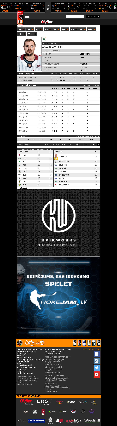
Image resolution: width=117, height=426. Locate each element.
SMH (24, 172)
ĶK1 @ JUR (23, 92)
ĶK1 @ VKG (23, 120)
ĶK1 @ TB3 (23, 124)
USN (24, 178)
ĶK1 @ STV (23, 103)
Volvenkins (63, 185)
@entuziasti (22, 188)
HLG (24, 175)
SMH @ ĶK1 (23, 127)
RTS (24, 162)
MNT (24, 185)
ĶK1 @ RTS (23, 110)
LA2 (24, 155)
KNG (24, 181)
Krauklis (62, 172)
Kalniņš (62, 168)
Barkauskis (63, 162)
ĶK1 (24, 158)
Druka (61, 178)
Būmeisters (64, 181)
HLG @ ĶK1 (23, 117)
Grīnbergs (63, 175)
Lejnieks (62, 157)
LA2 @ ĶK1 (23, 106)
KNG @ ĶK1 (23, 96)
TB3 (24, 165)
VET (32, 34)
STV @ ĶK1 (23, 131)
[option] (21, 7)
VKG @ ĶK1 (23, 113)
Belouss (62, 165)
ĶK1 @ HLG (23, 99)
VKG (24, 168)
